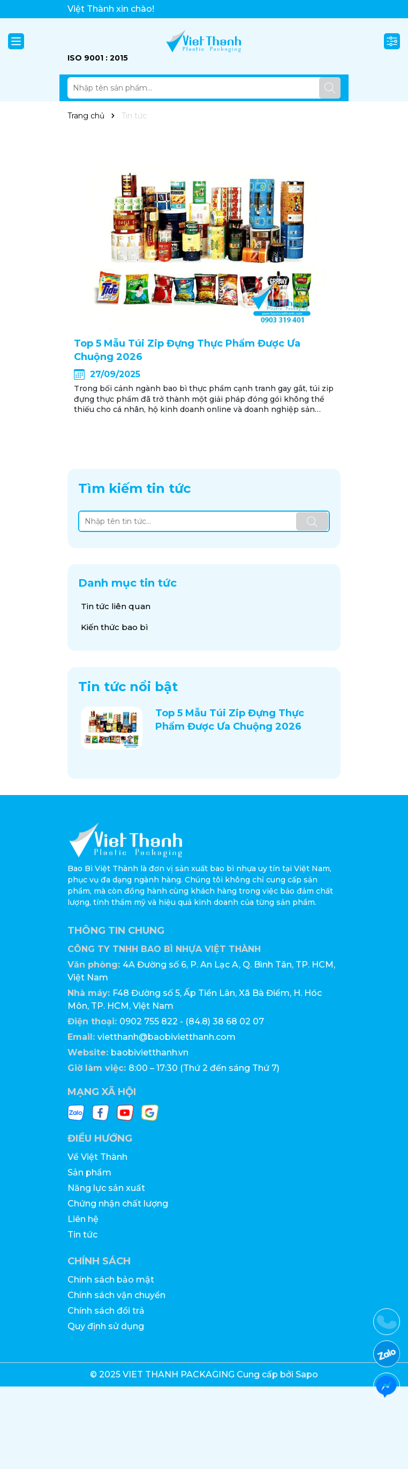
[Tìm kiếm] (330, 88)
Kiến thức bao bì (114, 627)
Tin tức (82, 1235)
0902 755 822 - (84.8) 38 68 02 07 (191, 1021)
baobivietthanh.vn (149, 1052)
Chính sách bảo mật (110, 1280)
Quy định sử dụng (105, 1326)
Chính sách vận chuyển (116, 1295)
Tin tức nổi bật (128, 686)
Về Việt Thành (97, 1157)
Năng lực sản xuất (106, 1188)
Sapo (307, 1374)
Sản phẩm (89, 1172)
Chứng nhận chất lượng (117, 1203)
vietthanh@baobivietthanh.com (166, 1037)
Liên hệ (83, 1219)
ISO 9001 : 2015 (97, 58)
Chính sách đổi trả (106, 1311)
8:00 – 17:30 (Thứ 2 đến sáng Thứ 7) (204, 1068)
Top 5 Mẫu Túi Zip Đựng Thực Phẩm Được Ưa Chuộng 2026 (187, 350)
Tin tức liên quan (115, 606)
